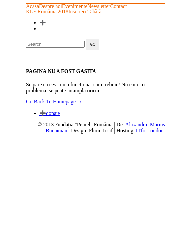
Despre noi (50, 6)
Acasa (32, 6)
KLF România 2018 (47, 11)
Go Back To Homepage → (54, 101)
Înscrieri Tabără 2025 (65, 22)
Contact (118, 6)
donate (49, 113)
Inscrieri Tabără (84, 11)
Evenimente (74, 6)
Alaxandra (136, 124)
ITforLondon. (150, 130)
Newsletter (98, 6)
